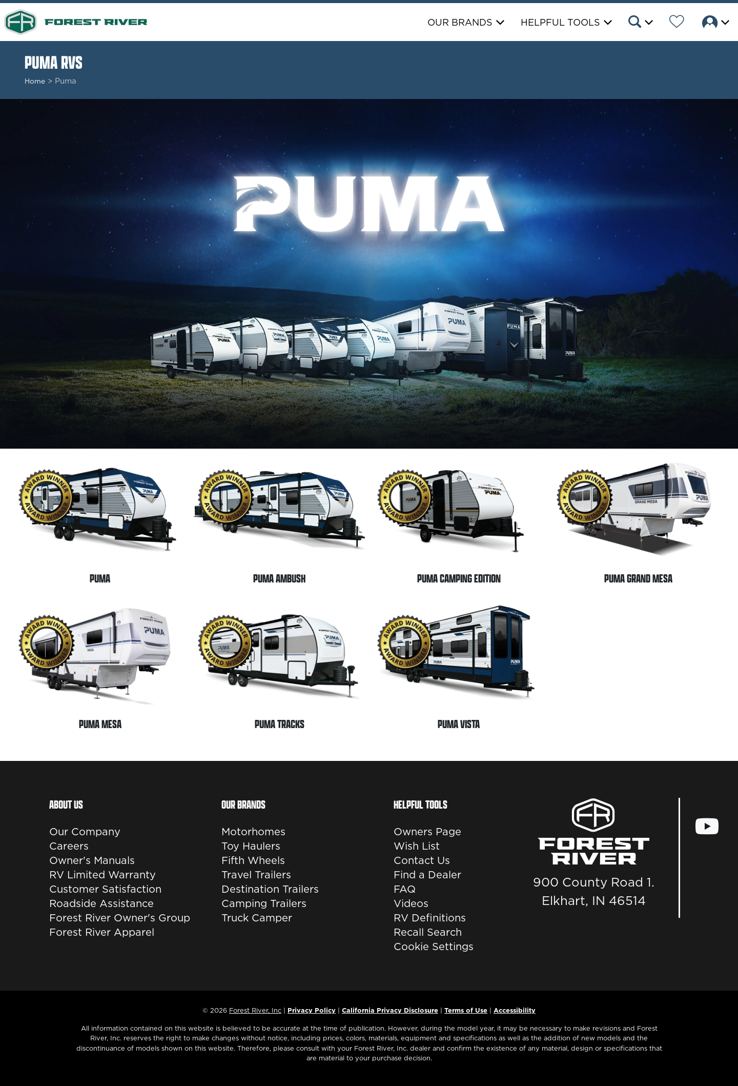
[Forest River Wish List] (677, 23)
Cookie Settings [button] (434, 946)
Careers (69, 846)
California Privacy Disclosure (390, 1010)
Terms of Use (465, 1010)
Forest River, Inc (255, 1010)
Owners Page (427, 831)
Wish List (417, 846)
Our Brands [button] (460, 22)
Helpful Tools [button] (560, 22)
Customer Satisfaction (105, 889)
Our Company (84, 831)
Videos (411, 903)
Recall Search (428, 932)
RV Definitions (430, 918)
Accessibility (515, 1010)
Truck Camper (256, 918)
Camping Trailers (263, 903)
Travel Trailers (256, 875)
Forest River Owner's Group (119, 918)
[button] (640, 23)
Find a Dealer (427, 875)
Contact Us (422, 860)
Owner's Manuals (92, 860)
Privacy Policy (312, 1010)
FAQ (405, 889)
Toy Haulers (250, 846)
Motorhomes (253, 831)
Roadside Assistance (101, 903)
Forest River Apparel (101, 932)
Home (35, 81)
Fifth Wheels (253, 860)
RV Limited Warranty (102, 875)
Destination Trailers (270, 889)
